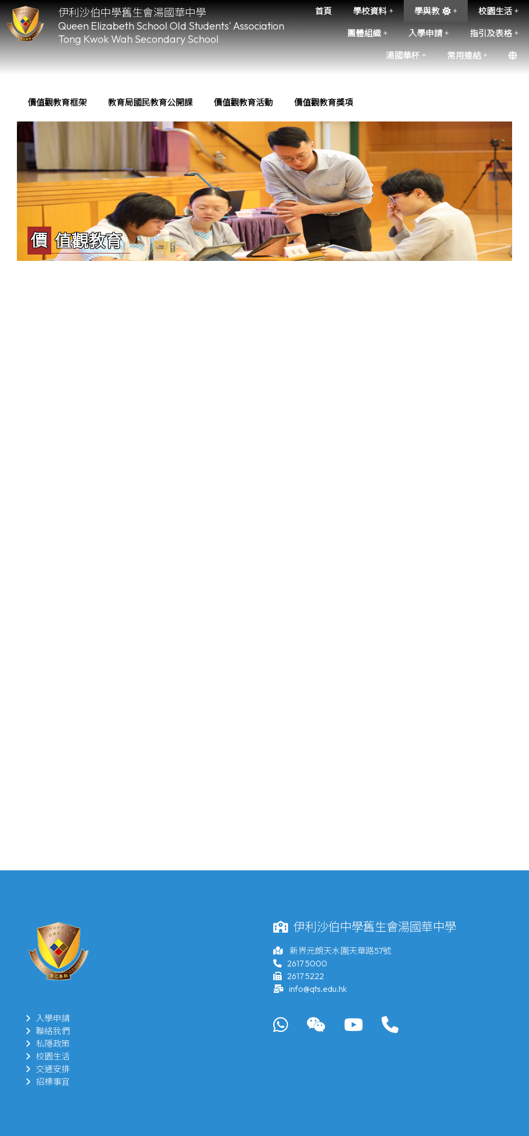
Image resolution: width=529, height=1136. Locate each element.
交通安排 (47, 1069)
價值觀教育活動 (243, 102)
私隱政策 (47, 1043)
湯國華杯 (406, 55)
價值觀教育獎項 (323, 102)
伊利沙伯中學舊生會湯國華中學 (132, 12)
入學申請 (429, 33)
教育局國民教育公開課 (150, 102)
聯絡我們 (47, 1031)
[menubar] (190, 102)
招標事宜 (47, 1081)
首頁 (323, 11)
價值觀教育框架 (57, 102)
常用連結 (467, 55)
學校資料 (373, 11)
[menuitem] (57, 102)
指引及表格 (494, 33)
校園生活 (498, 11)
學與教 (435, 11)
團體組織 (367, 33)
